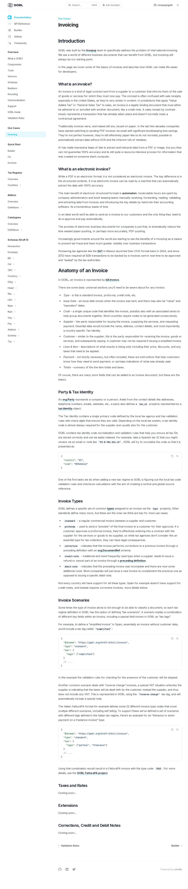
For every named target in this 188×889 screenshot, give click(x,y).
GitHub (15, 37)
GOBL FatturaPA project (92, 773)
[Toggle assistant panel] (111, 5)
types (110, 508)
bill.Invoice (112, 279)
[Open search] (82, 5)
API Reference (19, 24)
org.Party (68, 399)
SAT (100, 251)
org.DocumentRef (109, 550)
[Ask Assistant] (177, 456)
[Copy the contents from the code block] (172, 456)
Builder (15, 30)
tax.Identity (65, 408)
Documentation (19, 17)
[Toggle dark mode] (177, 5)
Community (17, 43)
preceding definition (133, 560)
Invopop (91, 50)
